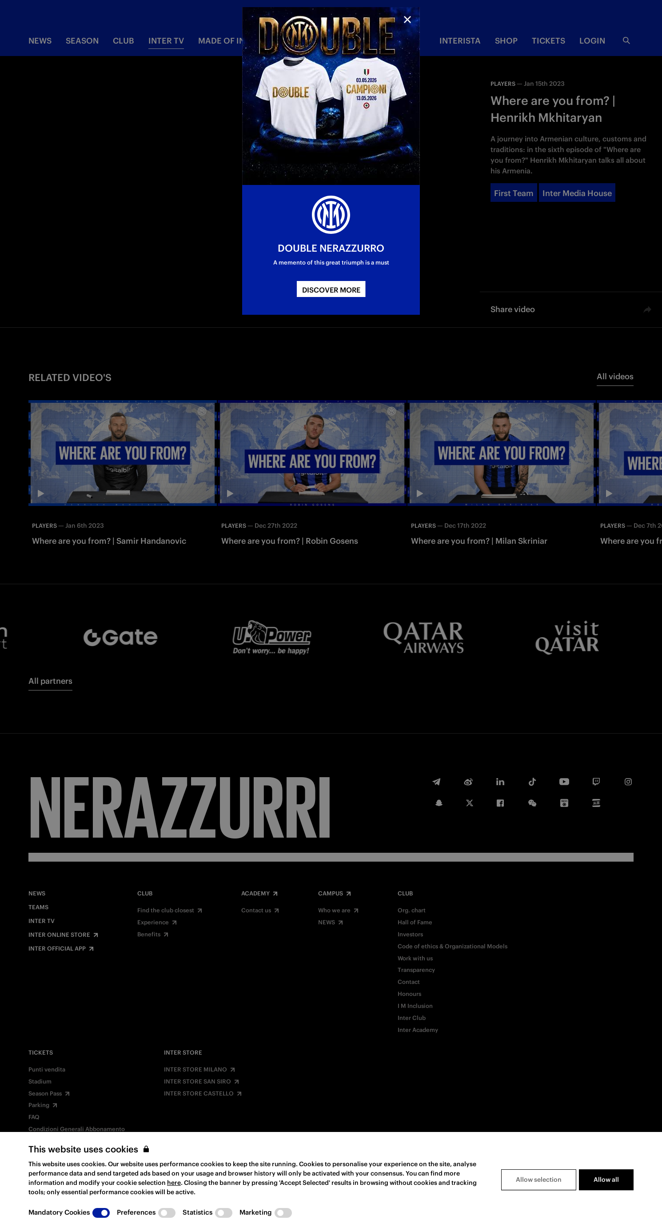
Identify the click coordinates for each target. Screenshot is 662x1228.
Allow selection (539, 1180)
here (174, 1183)
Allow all (606, 1180)
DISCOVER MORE (331, 289)
